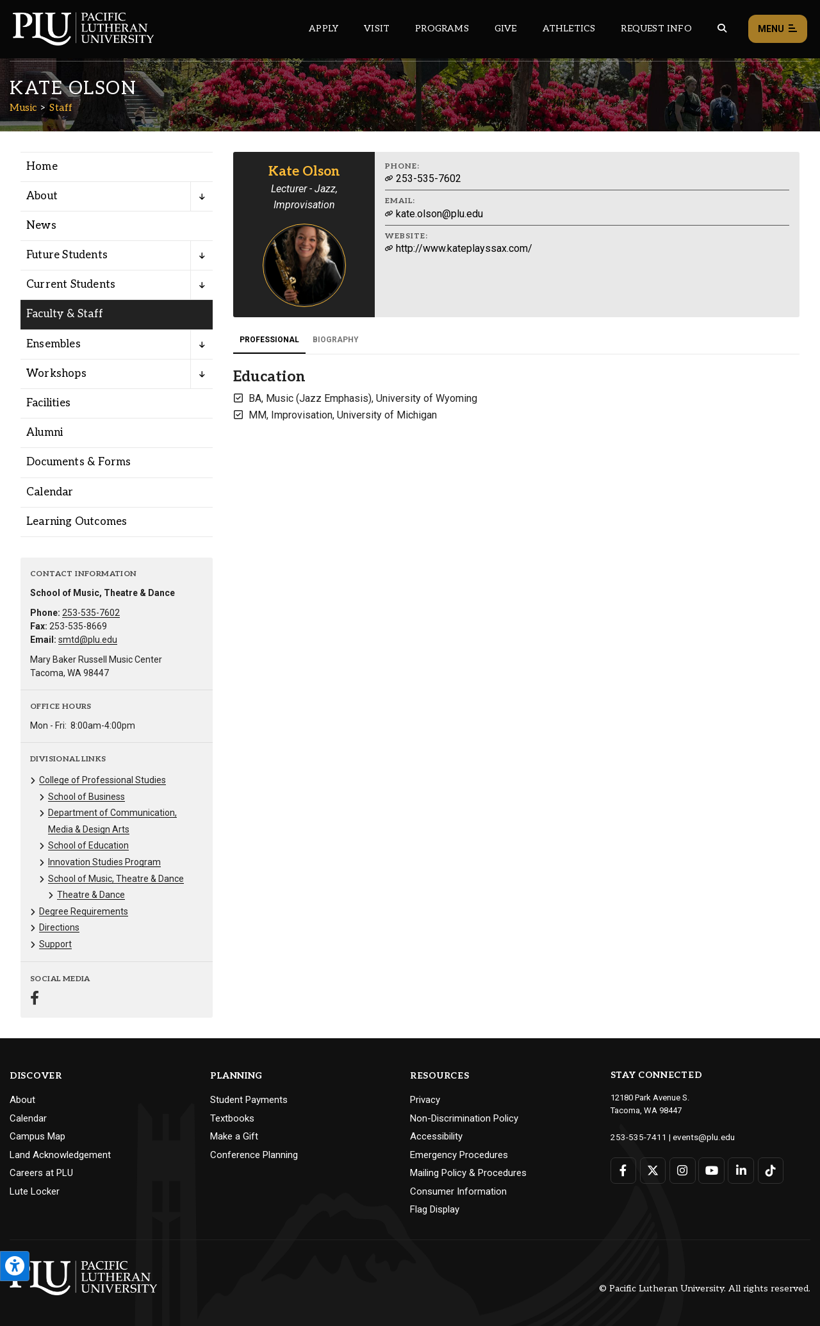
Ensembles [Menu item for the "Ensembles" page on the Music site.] (53, 344)
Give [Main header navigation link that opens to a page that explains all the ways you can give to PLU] (506, 28)
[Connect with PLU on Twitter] (652, 1170)
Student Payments (249, 1100)
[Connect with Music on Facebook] (34, 999)
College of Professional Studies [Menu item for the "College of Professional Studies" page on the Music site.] (102, 780)
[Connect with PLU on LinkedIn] (740, 1170)
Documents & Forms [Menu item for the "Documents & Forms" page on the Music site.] (78, 462)
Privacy (425, 1100)
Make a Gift (234, 1136)
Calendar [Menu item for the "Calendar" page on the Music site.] (50, 492)
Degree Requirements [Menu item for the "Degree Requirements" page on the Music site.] (83, 911)
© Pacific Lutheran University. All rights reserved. (704, 1288)
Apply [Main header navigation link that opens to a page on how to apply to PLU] (323, 28)
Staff (61, 107)
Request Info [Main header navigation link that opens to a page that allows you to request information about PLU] (656, 28)
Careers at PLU (41, 1173)
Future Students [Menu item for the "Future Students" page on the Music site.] (67, 255)
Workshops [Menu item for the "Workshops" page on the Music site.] (56, 373)
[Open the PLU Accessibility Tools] (14, 1266)
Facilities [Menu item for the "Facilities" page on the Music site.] (48, 403)
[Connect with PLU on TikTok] (769, 1170)
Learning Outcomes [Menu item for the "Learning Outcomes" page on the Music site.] (76, 521)
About (22, 1100)
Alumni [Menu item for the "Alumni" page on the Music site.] (44, 432)
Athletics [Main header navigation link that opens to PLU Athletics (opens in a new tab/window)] (569, 28)
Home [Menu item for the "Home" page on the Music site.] (42, 166)
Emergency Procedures (459, 1155)
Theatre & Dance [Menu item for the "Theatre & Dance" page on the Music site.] (91, 895)
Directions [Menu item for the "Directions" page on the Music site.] (59, 927)
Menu (778, 29)
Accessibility (436, 1136)
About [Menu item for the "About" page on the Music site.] (42, 196)
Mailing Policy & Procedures (468, 1173)
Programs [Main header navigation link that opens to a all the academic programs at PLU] (442, 28)
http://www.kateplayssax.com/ (458, 248)
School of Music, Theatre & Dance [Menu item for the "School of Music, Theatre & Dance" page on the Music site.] (116, 879)
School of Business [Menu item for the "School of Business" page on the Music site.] (86, 796)
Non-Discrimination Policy (464, 1118)
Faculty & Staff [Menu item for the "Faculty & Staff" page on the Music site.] (64, 314)
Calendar (28, 1118)
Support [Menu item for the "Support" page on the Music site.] (55, 944)
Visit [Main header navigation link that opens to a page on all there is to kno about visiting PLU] (377, 28)
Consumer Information (458, 1191)
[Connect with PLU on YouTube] (711, 1170)
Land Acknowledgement (60, 1155)
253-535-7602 (91, 613)
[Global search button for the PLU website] (722, 28)
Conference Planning (254, 1155)
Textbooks (232, 1118)
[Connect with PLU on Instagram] (682, 1170)
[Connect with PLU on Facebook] (624, 1170)
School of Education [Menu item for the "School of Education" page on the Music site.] (88, 845)
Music (23, 107)
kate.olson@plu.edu (434, 214)
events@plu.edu (696, 1136)
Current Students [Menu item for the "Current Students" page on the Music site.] (70, 284)
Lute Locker (35, 1191)
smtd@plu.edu (87, 639)
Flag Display (434, 1209)
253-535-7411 (635, 1136)
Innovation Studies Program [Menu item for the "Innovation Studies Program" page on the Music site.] (104, 862)
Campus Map (37, 1136)
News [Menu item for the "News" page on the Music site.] (41, 225)
